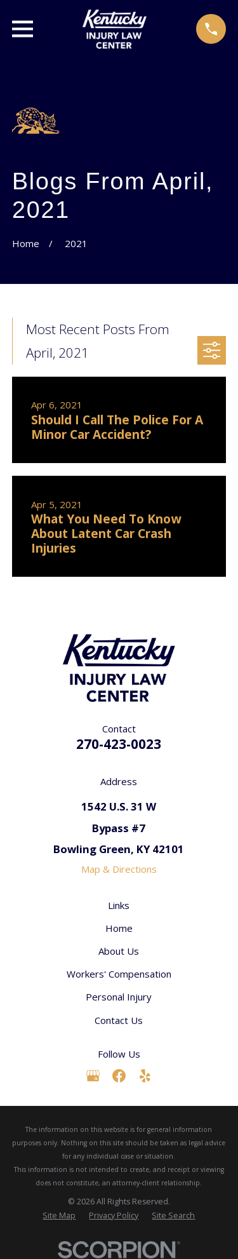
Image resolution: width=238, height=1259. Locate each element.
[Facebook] (119, 1075)
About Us (118, 951)
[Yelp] (145, 1075)
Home (119, 928)
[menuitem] (59, 1215)
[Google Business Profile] (93, 1075)
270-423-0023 (118, 744)
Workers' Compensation (119, 973)
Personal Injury (119, 996)
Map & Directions (119, 869)
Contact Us (119, 1020)
